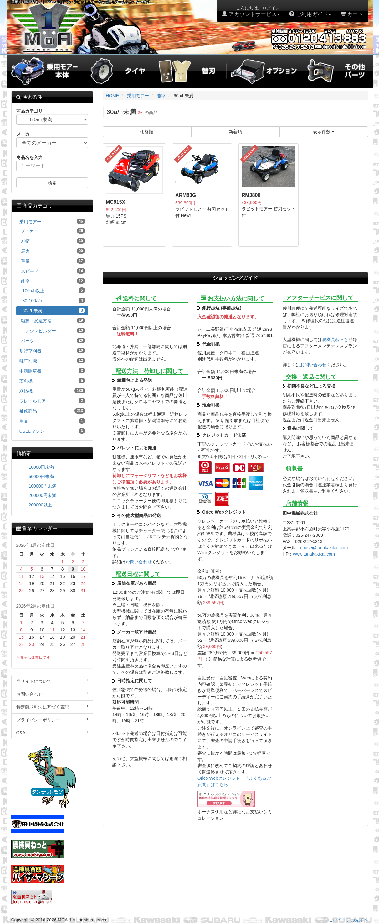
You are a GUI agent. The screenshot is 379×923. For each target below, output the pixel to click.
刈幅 (53, 241)
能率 (53, 281)
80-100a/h (54, 300)
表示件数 (323, 131)
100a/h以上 (54, 290)
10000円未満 (41, 467)
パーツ (53, 340)
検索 (52, 182)
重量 (53, 261)
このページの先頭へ (348, 919)
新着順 (235, 131)
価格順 (146, 131)
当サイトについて (52, 681)
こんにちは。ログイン (251, 11)
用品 (52, 421)
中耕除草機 (52, 370)
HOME (112, 95)
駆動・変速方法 (53, 320)
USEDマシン (52, 431)
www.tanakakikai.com (314, 553)
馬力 (53, 251)
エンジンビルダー (53, 330)
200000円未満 (43, 495)
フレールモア (52, 400)
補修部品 (52, 411)
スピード (53, 271)
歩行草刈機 (52, 350)
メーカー (53, 231)
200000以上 (40, 504)
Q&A (52, 732)
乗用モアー (52, 221)
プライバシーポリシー (52, 719)
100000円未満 (43, 485)
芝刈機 (52, 380)
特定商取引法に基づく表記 (52, 706)
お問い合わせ (138, 561)
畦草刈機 (52, 360)
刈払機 (52, 390)
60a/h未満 (54, 310)
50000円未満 (41, 476)
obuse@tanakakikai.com (324, 547)
